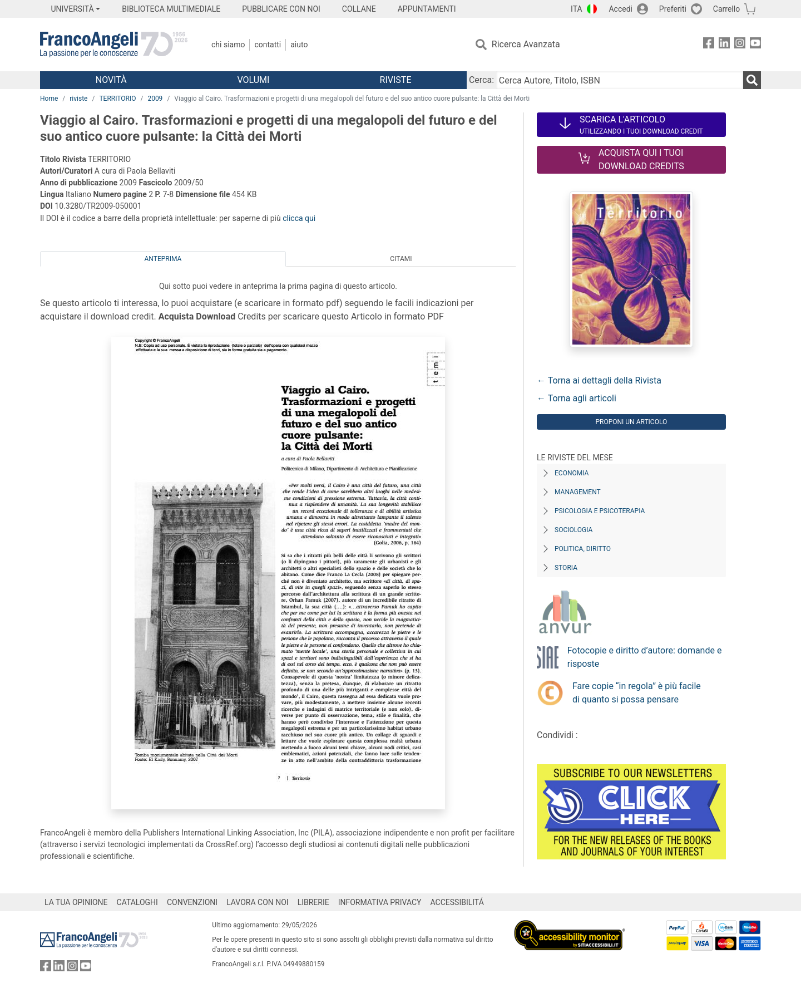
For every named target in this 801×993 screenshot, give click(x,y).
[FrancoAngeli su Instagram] (739, 44)
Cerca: (481, 80)
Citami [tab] (401, 259)
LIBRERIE (313, 902)
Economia (572, 473)
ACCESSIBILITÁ (457, 902)
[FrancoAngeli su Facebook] (708, 44)
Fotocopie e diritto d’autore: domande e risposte (644, 657)
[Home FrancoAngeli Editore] (113, 44)
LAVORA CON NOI (257, 902)
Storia (566, 568)
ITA (576, 8)
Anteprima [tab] (163, 259)
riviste (78, 98)
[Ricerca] (752, 80)
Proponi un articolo (631, 422)
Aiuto (299, 44)
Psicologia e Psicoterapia (600, 511)
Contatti (267, 44)
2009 (154, 98)
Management (578, 492)
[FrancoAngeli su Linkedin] (724, 44)
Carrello (726, 8)
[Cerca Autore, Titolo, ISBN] (619, 80)
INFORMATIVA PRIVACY (380, 902)
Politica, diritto (583, 549)
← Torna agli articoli (576, 398)
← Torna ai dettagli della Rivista (599, 380)
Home (49, 98)
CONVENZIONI (192, 902)
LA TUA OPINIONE (76, 902)
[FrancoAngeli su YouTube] (755, 44)
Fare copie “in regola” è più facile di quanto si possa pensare (636, 693)
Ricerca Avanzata (526, 44)
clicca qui (299, 218)
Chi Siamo (228, 44)
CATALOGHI (137, 902)
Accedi (620, 8)
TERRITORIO (117, 98)
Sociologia (573, 530)
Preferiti (672, 8)
